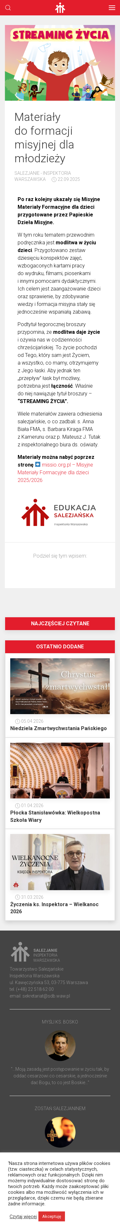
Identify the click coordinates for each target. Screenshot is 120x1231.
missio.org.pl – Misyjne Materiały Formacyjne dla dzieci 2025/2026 (55, 472)
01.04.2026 (29, 805)
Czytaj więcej (23, 1216)
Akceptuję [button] (51, 1216)
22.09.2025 (66, 179)
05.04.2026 (29, 721)
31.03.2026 (29, 897)
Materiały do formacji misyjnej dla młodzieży (44, 137)
